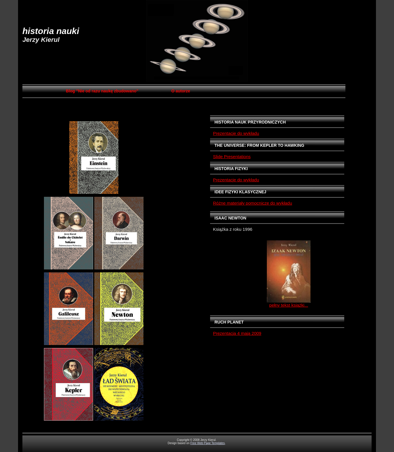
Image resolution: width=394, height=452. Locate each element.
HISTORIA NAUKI (50, 31)
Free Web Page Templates (207, 443)
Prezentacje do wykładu (236, 133)
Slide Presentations (232, 156)
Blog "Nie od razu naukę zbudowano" (102, 91)
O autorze (180, 91)
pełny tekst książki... (288, 305)
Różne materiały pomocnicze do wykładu (252, 203)
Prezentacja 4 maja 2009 (237, 333)
